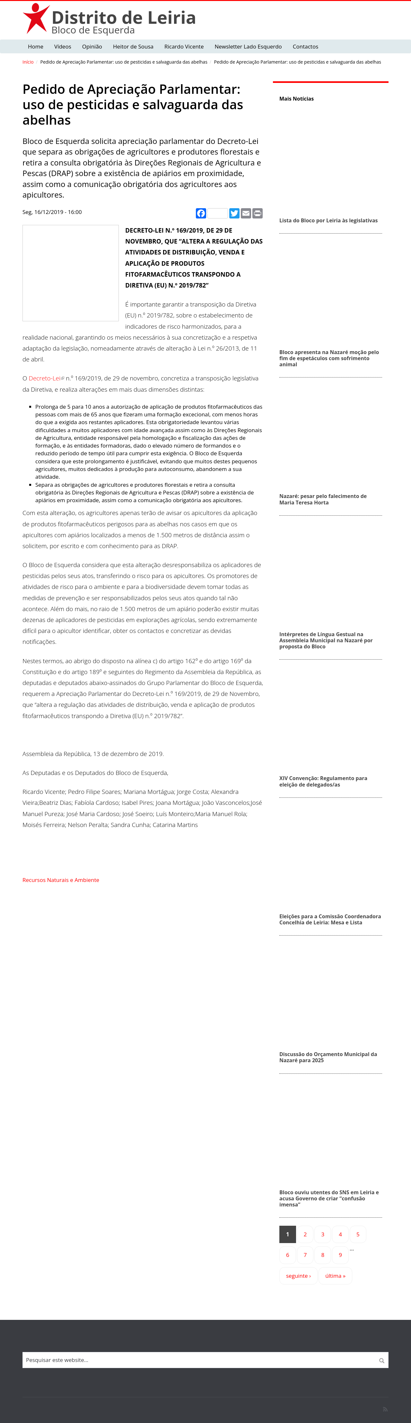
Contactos (305, 46)
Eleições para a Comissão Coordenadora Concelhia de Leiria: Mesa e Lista (330, 919)
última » (335, 1275)
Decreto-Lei (46, 378)
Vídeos (62, 46)
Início (28, 62)
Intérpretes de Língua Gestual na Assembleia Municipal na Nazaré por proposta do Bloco (326, 640)
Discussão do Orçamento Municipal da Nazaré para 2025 (328, 1057)
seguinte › (298, 1275)
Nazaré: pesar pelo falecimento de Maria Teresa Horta (323, 499)
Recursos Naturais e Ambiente (60, 880)
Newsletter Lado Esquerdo (248, 46)
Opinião (92, 46)
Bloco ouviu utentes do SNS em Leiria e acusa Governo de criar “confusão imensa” (329, 1198)
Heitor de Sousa (133, 46)
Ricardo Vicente (184, 46)
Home (35, 46)
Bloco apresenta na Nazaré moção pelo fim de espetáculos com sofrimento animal (329, 358)
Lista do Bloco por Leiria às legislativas (328, 220)
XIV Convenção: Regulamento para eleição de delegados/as (323, 781)
